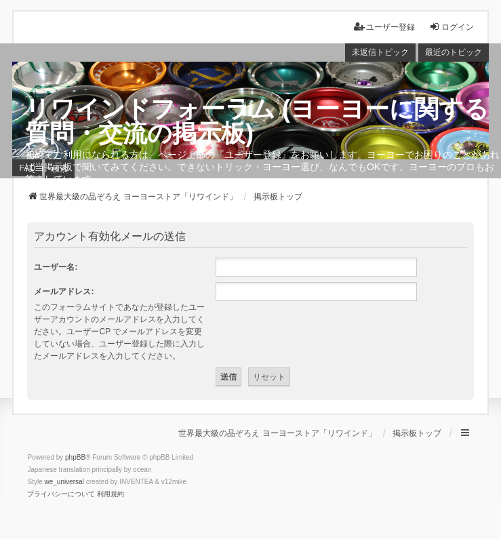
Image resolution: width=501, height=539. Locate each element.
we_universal (63, 481)
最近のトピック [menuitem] (453, 52)
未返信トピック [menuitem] (380, 52)
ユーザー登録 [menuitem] (384, 27)
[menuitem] (61, 494)
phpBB (75, 457)
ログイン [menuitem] (451, 27)
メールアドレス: (64, 291)
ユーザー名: (55, 267)
